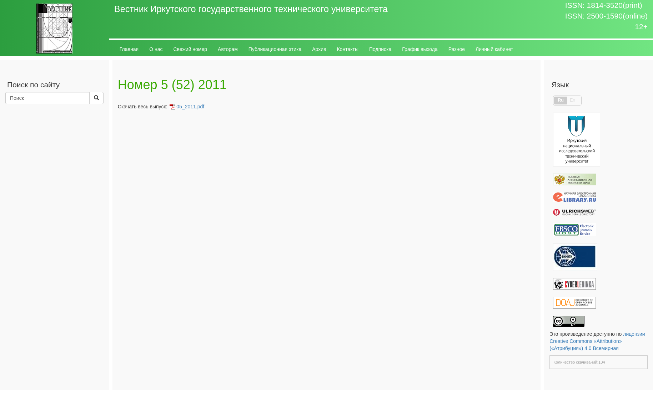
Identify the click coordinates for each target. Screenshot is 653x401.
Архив (319, 49)
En (572, 100)
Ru (561, 100)
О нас (155, 49)
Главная (129, 49)
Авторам (228, 49)
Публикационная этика (274, 49)
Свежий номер (190, 49)
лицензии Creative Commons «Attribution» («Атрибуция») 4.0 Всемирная (597, 341)
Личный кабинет (494, 49)
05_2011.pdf (190, 106)
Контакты (347, 49)
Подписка (380, 49)
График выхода (420, 49)
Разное (456, 49)
